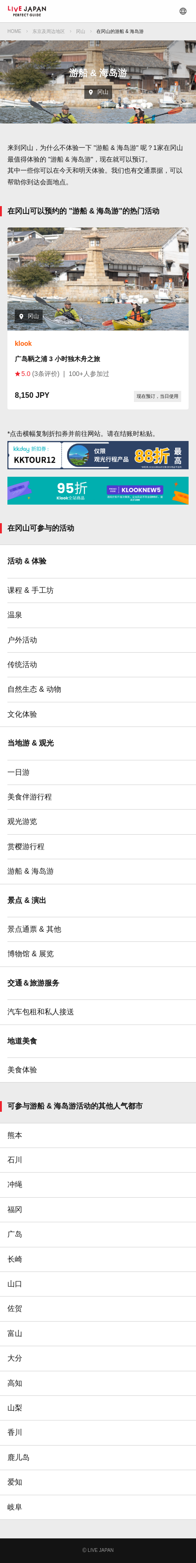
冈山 (80, 31)
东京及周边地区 (48, 31)
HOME (14, 31)
